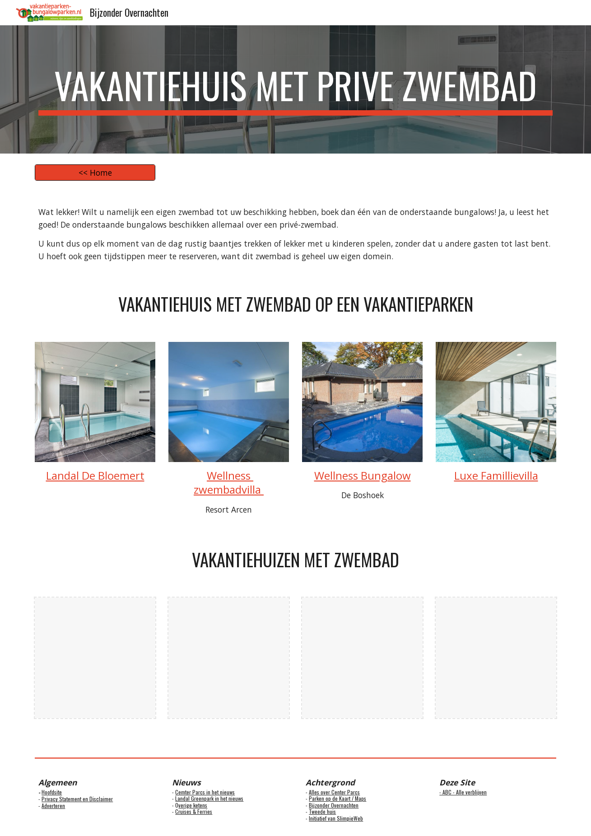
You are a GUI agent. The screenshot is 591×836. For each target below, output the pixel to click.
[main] (295, 89)
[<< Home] (94, 173)
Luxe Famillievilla (496, 475)
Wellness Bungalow (362, 475)
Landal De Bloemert (95, 475)
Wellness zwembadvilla (229, 482)
